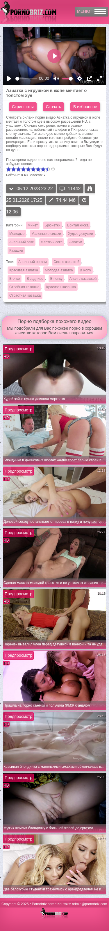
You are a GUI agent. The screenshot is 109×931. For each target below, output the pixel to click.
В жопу (85, 270)
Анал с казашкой (83, 279)
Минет (33, 225)
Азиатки (75, 242)
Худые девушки (80, 234)
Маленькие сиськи (46, 234)
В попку (56, 279)
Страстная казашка (25, 295)
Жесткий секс (51, 242)
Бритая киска (77, 225)
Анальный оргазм (32, 262)
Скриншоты (23, 106)
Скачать (53, 106)
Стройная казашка (24, 287)
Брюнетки (52, 225)
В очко (14, 279)
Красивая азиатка (23, 270)
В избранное (85, 106)
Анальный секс (21, 242)
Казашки (16, 250)
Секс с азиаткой (66, 262)
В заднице (35, 279)
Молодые (16, 234)
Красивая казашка (61, 287)
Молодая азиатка (59, 270)
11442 (70, 188)
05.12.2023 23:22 (31, 188)
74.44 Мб (62, 200)
